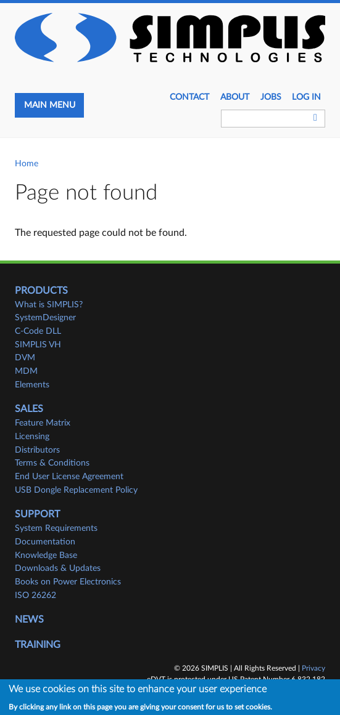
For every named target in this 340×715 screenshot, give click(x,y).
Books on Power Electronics (68, 582)
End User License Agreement (69, 476)
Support (37, 514)
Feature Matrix (42, 423)
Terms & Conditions (52, 463)
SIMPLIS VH (38, 345)
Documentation (45, 542)
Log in (306, 97)
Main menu (49, 105)
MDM (26, 371)
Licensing (32, 436)
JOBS (270, 97)
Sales (29, 409)
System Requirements (56, 528)
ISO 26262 (35, 595)
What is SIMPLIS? (49, 305)
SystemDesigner (45, 317)
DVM (25, 357)
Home (26, 164)
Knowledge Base (46, 555)
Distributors (37, 450)
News (29, 619)
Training (37, 645)
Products (41, 291)
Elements (32, 385)
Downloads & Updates (58, 568)
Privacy (313, 668)
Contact (189, 97)
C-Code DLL (38, 331)
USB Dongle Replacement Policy (76, 490)
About (234, 97)
